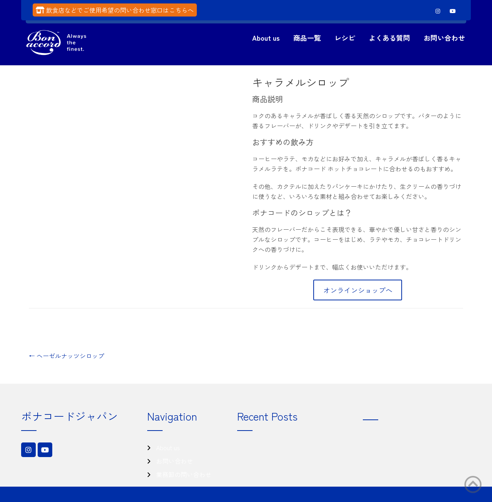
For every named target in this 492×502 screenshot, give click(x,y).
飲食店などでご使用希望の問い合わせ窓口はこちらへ (120, 10)
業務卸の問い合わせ (183, 474)
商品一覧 (307, 38)
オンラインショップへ (357, 290)
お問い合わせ (444, 38)
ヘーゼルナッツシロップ (66, 355)
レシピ (344, 38)
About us (266, 38)
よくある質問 (389, 38)
